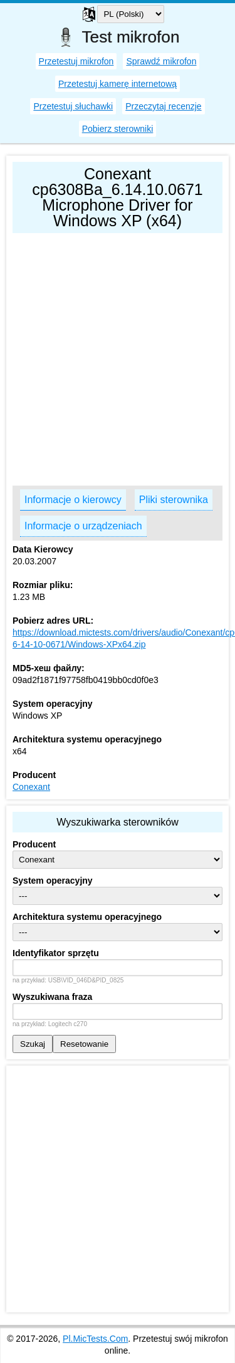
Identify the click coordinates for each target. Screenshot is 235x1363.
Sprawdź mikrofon (161, 61)
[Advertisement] (117, 356)
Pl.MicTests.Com (95, 1339)
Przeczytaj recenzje (163, 106)
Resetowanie (84, 1044)
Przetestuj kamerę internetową (117, 84)
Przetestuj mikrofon (76, 61)
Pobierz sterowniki (118, 129)
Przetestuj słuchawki (73, 106)
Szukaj (32, 1044)
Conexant (31, 787)
